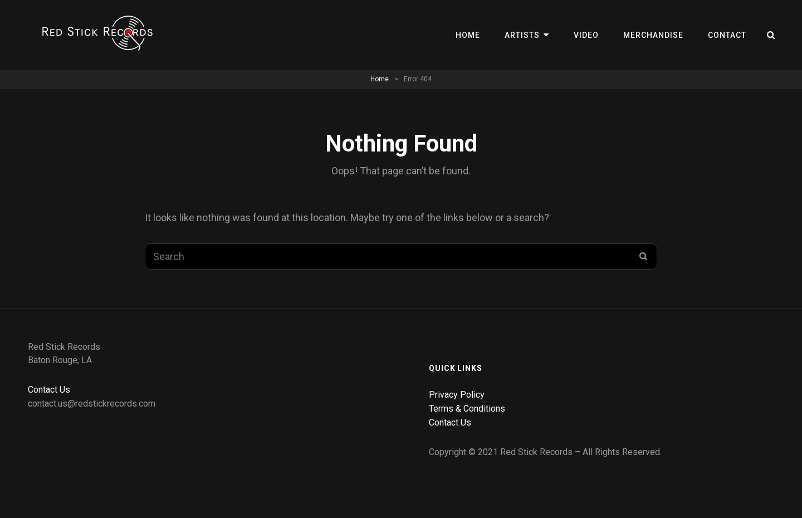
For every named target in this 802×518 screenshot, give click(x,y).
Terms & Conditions (467, 408)
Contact (727, 35)
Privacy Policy (457, 394)
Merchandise (653, 35)
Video (586, 35)
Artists (522, 35)
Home (468, 35)
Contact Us (49, 389)
